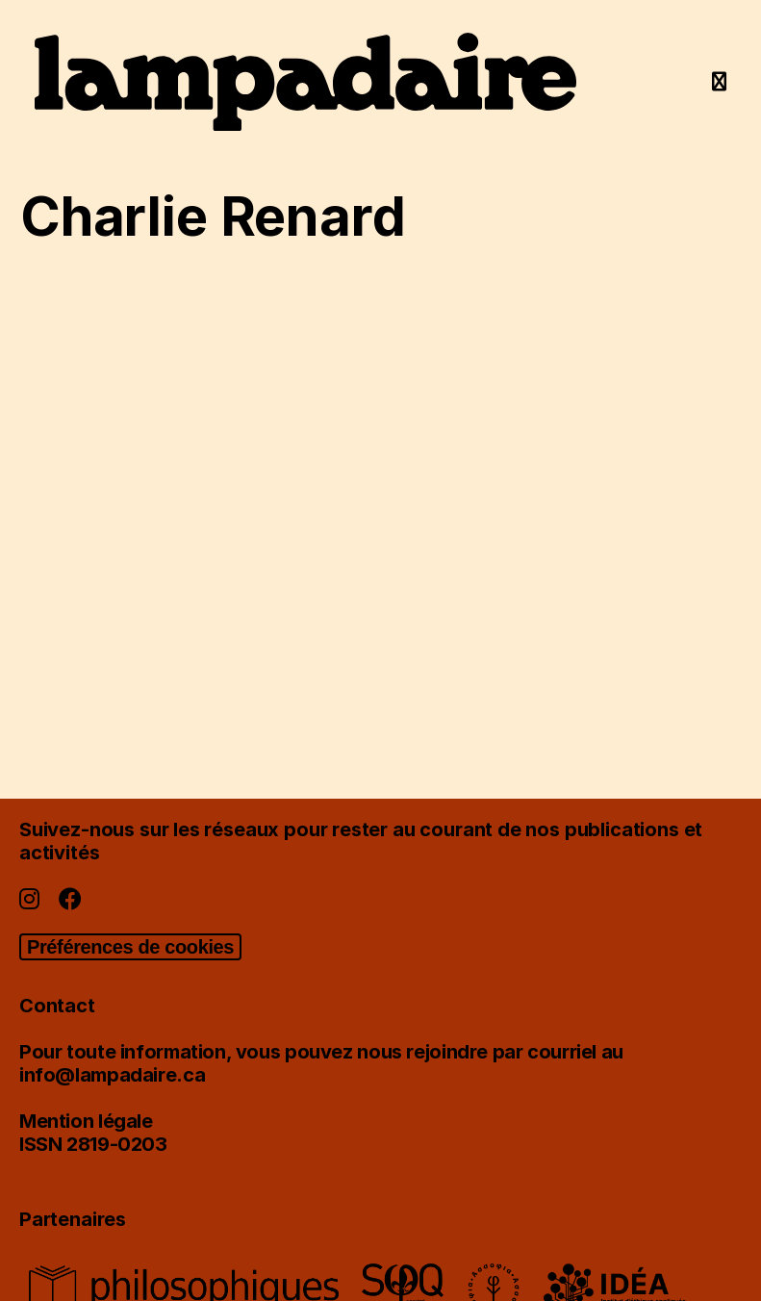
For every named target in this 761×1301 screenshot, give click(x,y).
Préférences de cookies (130, 946)
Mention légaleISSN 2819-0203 (93, 1133)
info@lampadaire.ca (112, 1074)
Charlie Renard (213, 216)
